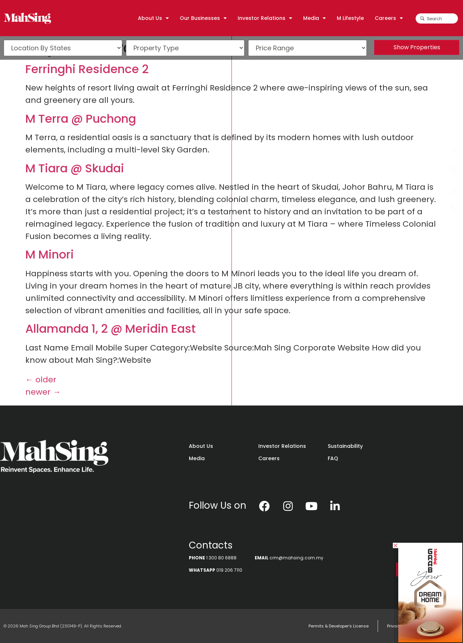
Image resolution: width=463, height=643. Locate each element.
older (40, 379)
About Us (153, 18)
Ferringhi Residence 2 (87, 69)
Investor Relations (265, 18)
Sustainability (345, 446)
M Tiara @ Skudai (74, 168)
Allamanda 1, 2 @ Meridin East (110, 328)
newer (43, 392)
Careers (389, 18)
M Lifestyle (350, 18)
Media (314, 18)
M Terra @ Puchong (80, 118)
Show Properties (417, 47)
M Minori (49, 254)
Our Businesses (203, 18)
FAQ (333, 458)
